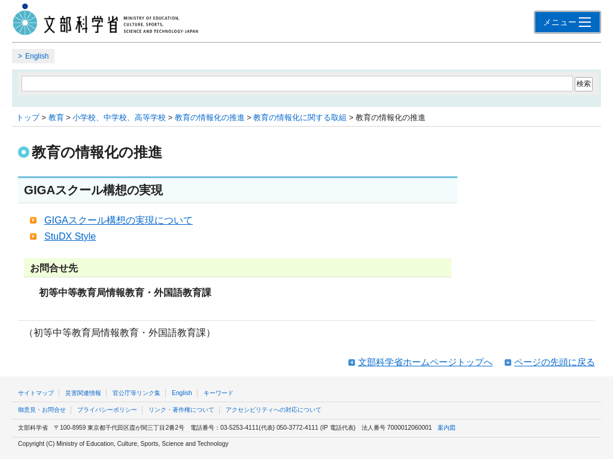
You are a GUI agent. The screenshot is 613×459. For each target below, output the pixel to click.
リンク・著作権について (181, 409)
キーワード (218, 393)
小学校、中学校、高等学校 (119, 117)
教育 (56, 117)
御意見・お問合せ (42, 409)
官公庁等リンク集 (136, 393)
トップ (28, 117)
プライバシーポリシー (107, 409)
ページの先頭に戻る (554, 362)
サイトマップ (36, 393)
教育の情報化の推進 (210, 117)
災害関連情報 (83, 393)
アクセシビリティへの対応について (273, 409)
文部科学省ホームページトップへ (425, 362)
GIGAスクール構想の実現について (118, 220)
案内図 (447, 427)
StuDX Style (70, 236)
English (36, 56)
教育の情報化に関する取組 (300, 117)
